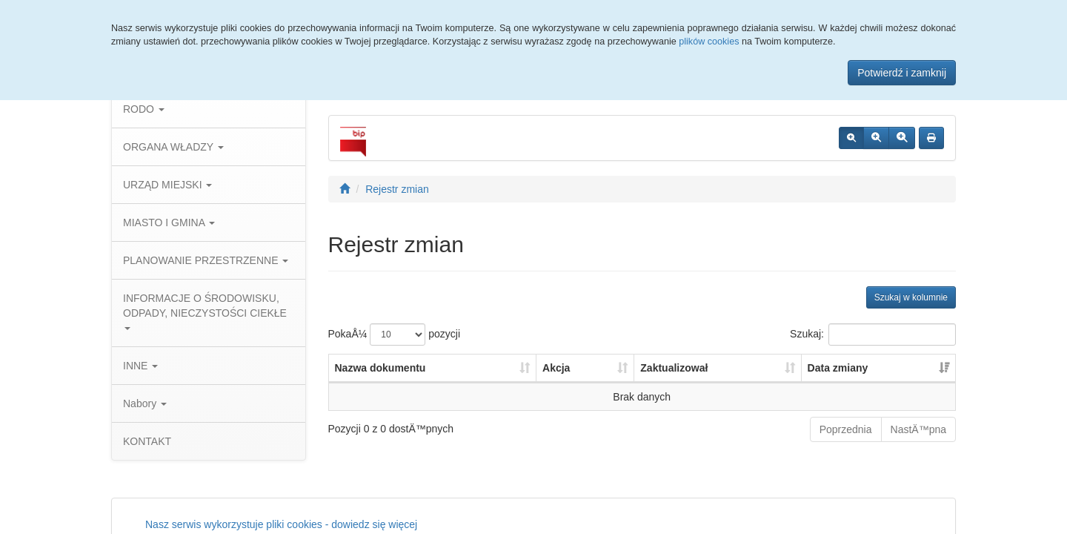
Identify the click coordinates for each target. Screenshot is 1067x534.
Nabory (145, 403)
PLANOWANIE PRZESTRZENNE (205, 260)
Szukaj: (873, 334)
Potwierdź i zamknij (901, 73)
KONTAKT (147, 441)
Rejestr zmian (397, 189)
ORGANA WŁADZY (173, 147)
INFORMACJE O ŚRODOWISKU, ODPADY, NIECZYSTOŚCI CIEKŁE (205, 311)
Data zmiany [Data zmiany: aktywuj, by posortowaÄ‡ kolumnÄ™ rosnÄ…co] (838, 368)
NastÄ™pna (918, 429)
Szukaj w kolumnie (911, 297)
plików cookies (709, 41)
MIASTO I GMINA (169, 222)
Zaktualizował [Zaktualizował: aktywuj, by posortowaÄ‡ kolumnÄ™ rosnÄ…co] (674, 368)
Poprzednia (846, 429)
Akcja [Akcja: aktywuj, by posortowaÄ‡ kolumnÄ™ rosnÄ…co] (556, 368)
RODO (143, 109)
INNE (140, 366)
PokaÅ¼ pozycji (394, 334)
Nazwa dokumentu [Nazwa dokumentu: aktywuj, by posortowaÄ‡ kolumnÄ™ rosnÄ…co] (380, 368)
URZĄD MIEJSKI (167, 185)
